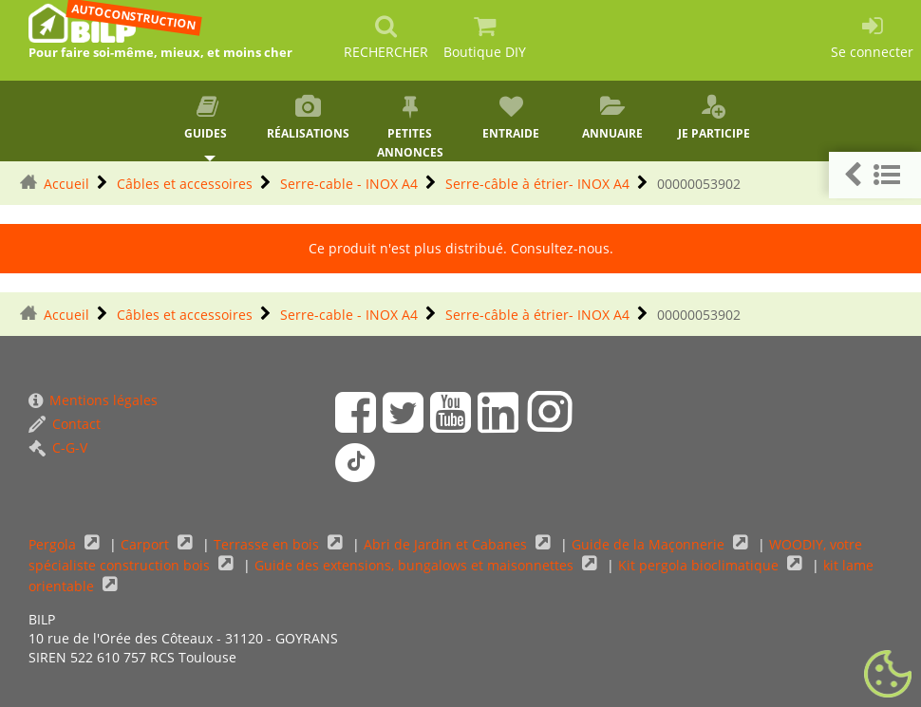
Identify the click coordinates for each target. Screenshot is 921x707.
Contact (64, 424)
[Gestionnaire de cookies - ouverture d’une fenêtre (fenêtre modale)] (888, 674)
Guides (207, 117)
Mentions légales (93, 400)
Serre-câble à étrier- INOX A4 (537, 184)
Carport (147, 544)
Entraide (511, 117)
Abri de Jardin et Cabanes (447, 544)
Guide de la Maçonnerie (650, 544)
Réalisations (309, 117)
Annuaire (613, 117)
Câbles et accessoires (185, 184)
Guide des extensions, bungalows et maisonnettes (415, 565)
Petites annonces (410, 127)
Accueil (66, 184)
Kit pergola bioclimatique (700, 565)
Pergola (54, 544)
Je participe (713, 117)
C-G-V (57, 447)
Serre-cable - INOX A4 (349, 184)
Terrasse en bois (268, 544)
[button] (875, 175)
